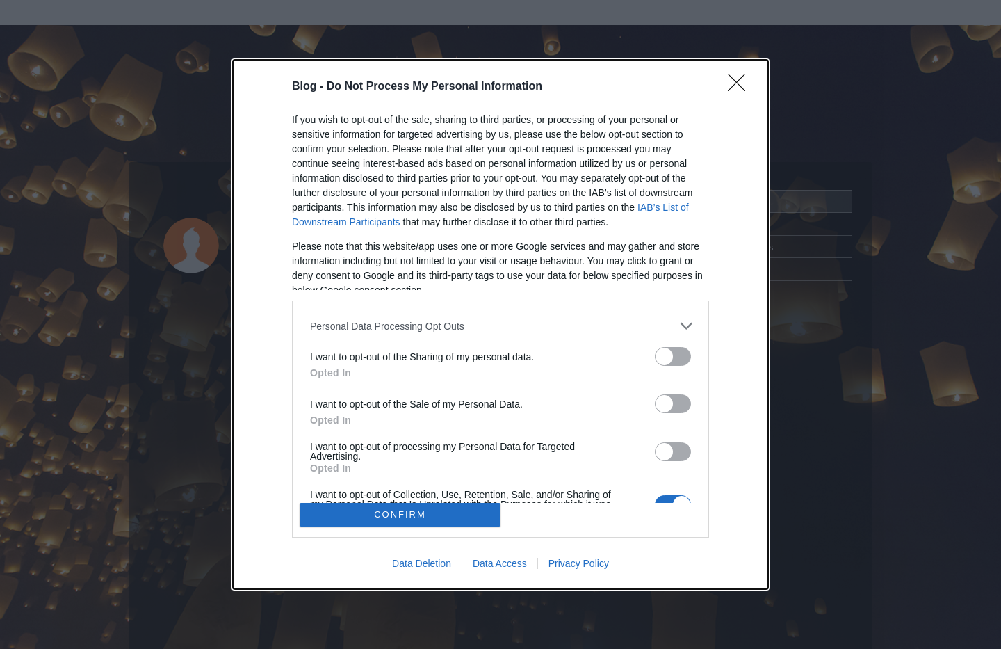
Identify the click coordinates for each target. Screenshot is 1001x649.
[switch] (673, 356)
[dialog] (500, 324)
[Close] (741, 87)
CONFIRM (400, 514)
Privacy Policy (578, 563)
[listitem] (500, 326)
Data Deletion (421, 563)
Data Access (500, 563)
